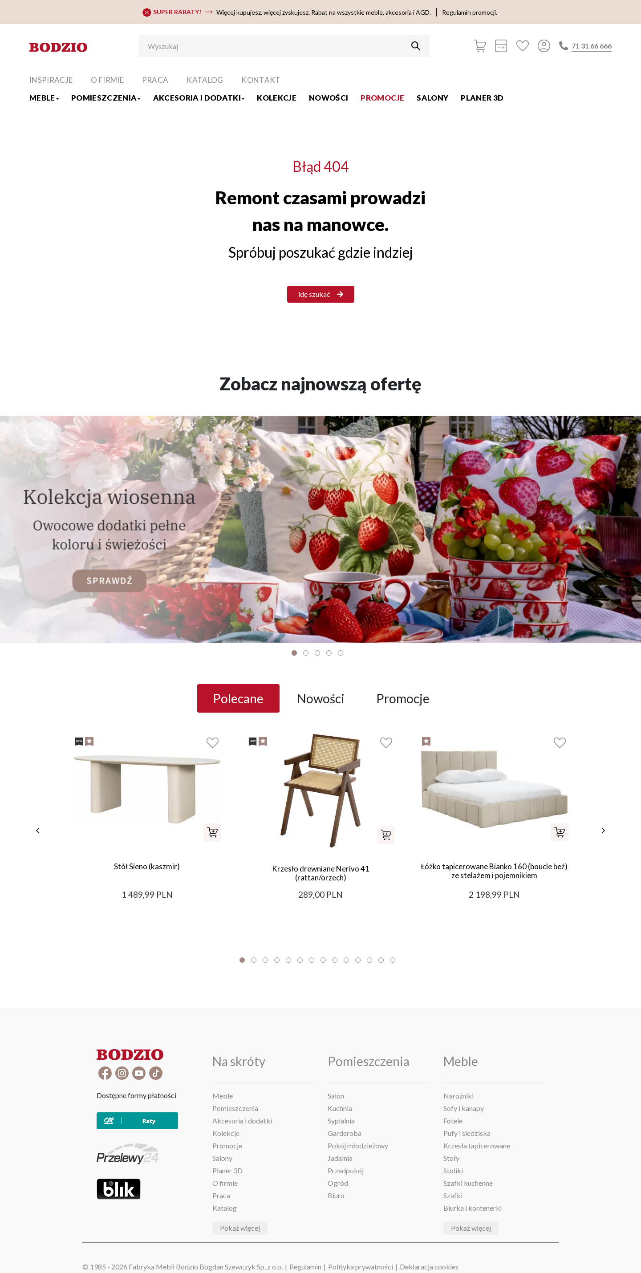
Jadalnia (340, 1158)
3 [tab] (317, 653)
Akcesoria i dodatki (199, 97)
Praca (155, 80)
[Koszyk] (480, 46)
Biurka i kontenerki (472, 1208)
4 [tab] (329, 653)
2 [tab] (305, 653)
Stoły (451, 1158)
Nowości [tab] (321, 698)
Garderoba (344, 1133)
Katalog (205, 80)
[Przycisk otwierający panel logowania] (544, 46)
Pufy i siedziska (467, 1133)
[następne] (603, 830)
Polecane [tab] (238, 698)
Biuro (336, 1195)
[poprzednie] (38, 830)
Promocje (382, 97)
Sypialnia (341, 1120)
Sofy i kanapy (463, 1108)
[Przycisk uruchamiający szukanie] (416, 45)
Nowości (328, 97)
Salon (336, 1095)
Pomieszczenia (106, 97)
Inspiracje (51, 80)
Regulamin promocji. (469, 12)
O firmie (107, 80)
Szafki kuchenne (468, 1183)
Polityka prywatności (360, 1266)
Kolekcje (276, 97)
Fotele (452, 1120)
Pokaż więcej (240, 1228)
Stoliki (453, 1170)
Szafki (452, 1195)
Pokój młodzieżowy (358, 1145)
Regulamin (305, 1266)
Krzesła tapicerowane (476, 1145)
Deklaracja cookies (429, 1266)
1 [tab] (294, 653)
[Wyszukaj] (277, 46)
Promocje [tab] (403, 698)
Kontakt (260, 80)
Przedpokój (346, 1170)
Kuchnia (340, 1108)
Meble (44, 97)
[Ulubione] (522, 46)
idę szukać (320, 294)
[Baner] (320, 529)
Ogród (338, 1183)
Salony (432, 97)
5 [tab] (340, 653)
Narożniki (458, 1095)
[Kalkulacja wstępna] (501, 46)
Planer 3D (482, 97)
